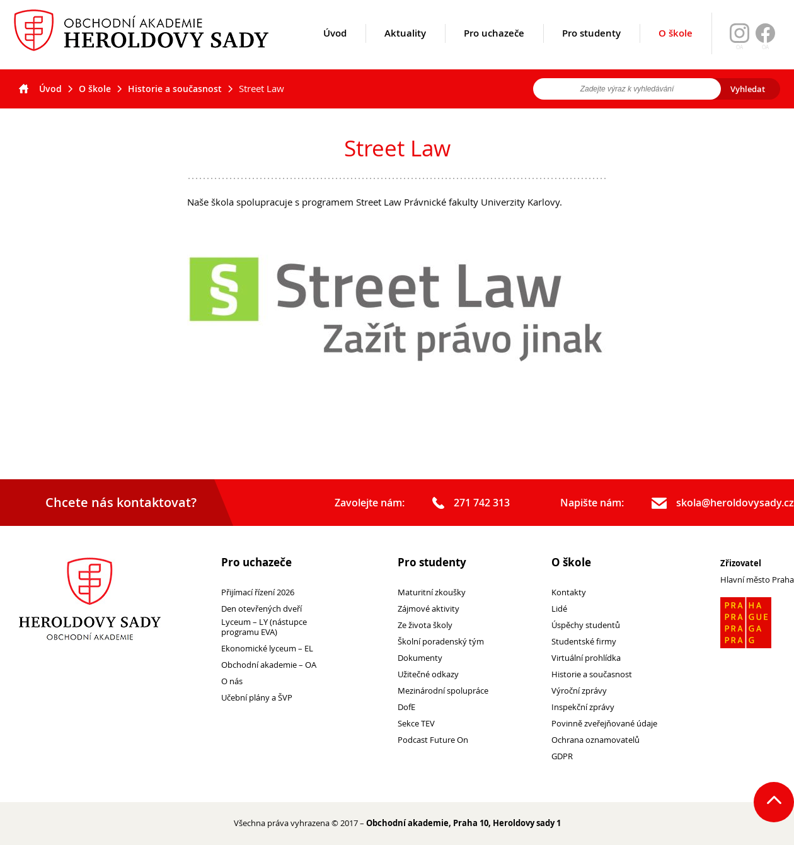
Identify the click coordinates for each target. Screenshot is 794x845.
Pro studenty (591, 48)
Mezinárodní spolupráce (443, 690)
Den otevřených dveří (261, 608)
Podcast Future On (433, 740)
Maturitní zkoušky (432, 592)
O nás (232, 681)
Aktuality (405, 48)
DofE (406, 707)
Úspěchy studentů (585, 625)
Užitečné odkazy (428, 674)
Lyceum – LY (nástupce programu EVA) (264, 627)
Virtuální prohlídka (586, 658)
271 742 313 (471, 503)
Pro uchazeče (494, 48)
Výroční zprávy (579, 690)
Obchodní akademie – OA (268, 665)
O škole (676, 47)
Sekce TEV (416, 723)
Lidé (559, 608)
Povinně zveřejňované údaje (604, 723)
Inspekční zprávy (582, 707)
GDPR (562, 756)
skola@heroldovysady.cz (723, 503)
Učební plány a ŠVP (256, 697)
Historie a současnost (175, 89)
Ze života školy (425, 625)
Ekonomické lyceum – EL (267, 648)
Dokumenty (420, 658)
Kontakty (568, 592)
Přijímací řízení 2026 (257, 592)
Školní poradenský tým (441, 641)
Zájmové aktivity (428, 608)
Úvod (335, 48)
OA (765, 47)
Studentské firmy (583, 641)
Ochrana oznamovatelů (595, 740)
